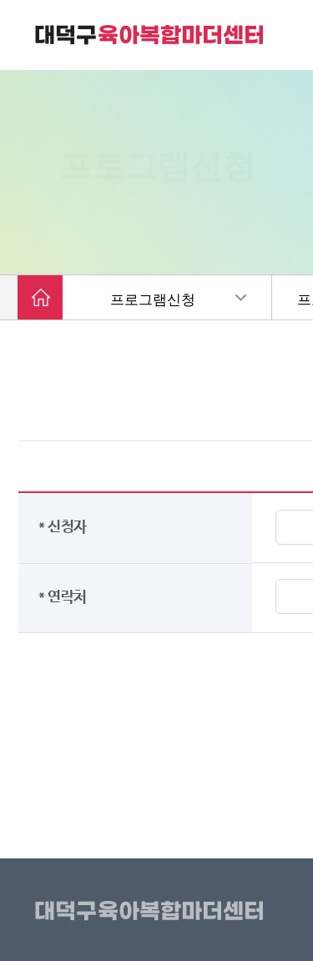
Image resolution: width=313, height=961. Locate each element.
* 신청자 (65, 527)
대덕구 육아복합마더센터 (150, 35)
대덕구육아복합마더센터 (152, 911)
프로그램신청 (152, 300)
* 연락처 (65, 597)
